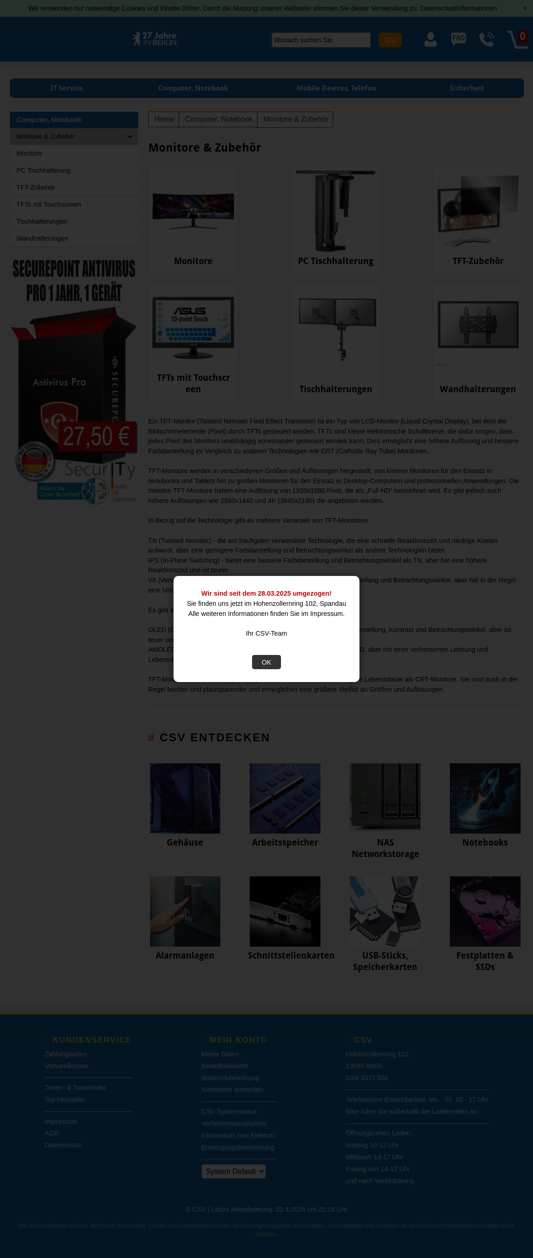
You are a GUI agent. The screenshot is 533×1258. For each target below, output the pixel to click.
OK (266, 662)
